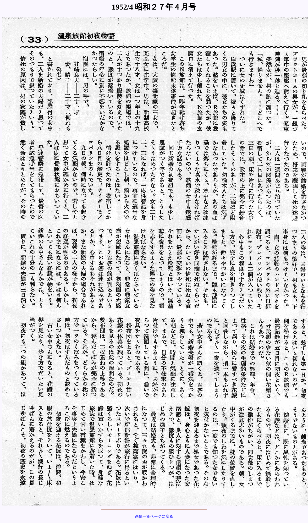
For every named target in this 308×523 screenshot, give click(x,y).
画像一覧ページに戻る (154, 516)
